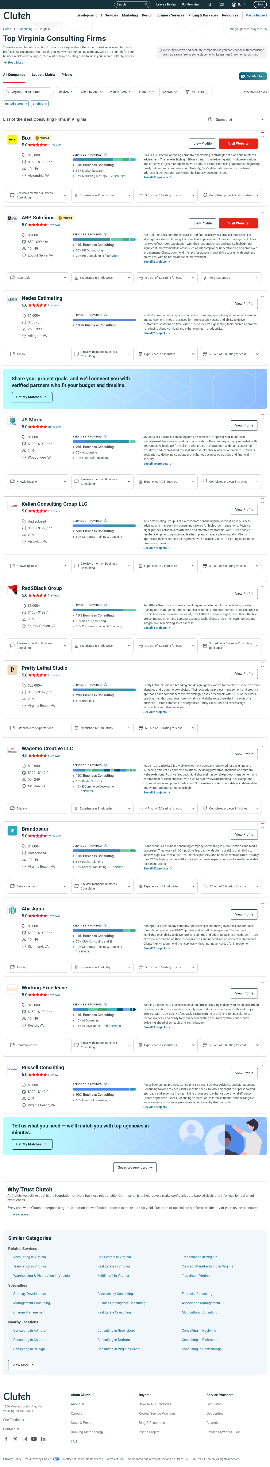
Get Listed (214, 1404)
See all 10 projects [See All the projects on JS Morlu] (155, 463)
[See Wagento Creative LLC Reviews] (37, 755)
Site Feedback (13, 1420)
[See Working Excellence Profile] (12, 989)
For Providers (191, 4)
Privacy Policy (12, 1459)
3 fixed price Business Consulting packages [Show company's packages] (230, 645)
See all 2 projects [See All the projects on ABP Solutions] (155, 261)
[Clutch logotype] (17, 1396)
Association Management (201, 1303)
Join (260, 4)
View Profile (202, 143)
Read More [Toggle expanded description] (15, 62)
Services (63, 91)
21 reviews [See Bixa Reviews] (54, 145)
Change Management (29, 1312)
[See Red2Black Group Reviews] (37, 595)
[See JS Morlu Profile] (12, 421)
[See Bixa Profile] (12, 139)
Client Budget (90, 91)
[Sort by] (240, 119)
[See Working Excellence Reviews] (37, 994)
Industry (144, 91)
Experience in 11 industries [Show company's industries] (97, 195)
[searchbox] (28, 91)
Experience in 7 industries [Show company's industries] (160, 481)
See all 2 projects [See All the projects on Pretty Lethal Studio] (155, 712)
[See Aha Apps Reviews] (37, 915)
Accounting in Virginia (29, 1257)
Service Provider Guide (223, 1432)
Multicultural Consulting (199, 1312)
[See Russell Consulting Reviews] (37, 1074)
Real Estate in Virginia (113, 1266)
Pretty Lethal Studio (45, 668)
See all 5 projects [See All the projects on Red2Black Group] (155, 627)
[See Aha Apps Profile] (12, 910)
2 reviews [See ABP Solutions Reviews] (53, 225)
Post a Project (256, 15)
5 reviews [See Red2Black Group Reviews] (53, 595)
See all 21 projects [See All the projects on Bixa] (155, 177)
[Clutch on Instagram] (25, 1439)
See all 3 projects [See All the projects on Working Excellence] (155, 1027)
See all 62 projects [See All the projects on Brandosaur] (155, 868)
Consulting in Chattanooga (202, 1349)
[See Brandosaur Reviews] (37, 836)
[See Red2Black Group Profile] (12, 590)
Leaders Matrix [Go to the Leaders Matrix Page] (43, 75)
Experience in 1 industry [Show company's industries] (159, 354)
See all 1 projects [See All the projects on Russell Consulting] (155, 1107)
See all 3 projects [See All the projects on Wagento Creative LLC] (155, 792)
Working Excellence (44, 988)
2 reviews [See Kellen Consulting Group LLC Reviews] (53, 511)
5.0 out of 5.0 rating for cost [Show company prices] (163, 195)
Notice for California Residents (83, 1459)
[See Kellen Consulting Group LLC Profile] (12, 506)
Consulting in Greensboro (116, 1330)
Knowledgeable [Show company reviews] (27, 481)
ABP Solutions (38, 218)
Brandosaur (35, 829)
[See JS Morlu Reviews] (37, 426)
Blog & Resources (152, 1423)
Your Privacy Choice (38, 1459)
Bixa (27, 138)
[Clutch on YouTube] (34, 1439)
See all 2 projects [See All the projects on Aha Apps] (155, 948)
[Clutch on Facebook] (6, 1439)
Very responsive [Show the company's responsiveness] (219, 277)
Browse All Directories (155, 1404)
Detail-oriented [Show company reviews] (26, 886)
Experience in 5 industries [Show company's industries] (96, 645)
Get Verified (215, 1413)
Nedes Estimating (42, 298)
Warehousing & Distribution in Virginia (41, 1276)
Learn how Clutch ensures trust (237, 54)
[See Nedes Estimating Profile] (12, 300)
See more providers (132, 1167)
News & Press (81, 1423)
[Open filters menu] (197, 91)
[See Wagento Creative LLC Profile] (12, 750)
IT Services (109, 15)
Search (121, 4)
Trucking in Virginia (196, 1276)
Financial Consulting (197, 1294)
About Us (77, 1404)
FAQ (74, 1441)
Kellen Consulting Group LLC (54, 504)
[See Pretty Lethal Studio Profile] (12, 670)
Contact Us (11, 1429)
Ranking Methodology (87, 1432)
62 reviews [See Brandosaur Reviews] (54, 836)
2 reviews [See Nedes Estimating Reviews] (53, 305)
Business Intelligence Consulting (121, 1303)
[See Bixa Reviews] (37, 145)
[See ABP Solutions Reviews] (37, 224)
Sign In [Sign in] (242, 4)
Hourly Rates (118, 91)
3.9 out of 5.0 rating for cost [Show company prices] (163, 645)
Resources (230, 15)
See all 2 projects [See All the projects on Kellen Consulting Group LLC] (155, 548)
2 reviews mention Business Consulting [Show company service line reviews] (35, 195)
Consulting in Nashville (199, 1330)
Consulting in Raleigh (29, 1349)
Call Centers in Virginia (114, 1257)
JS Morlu (32, 420)
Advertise (213, 1423)
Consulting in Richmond (199, 1340)
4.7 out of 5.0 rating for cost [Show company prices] (163, 808)
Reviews (167, 91)
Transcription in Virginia (199, 1257)
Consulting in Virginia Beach (118, 1349)
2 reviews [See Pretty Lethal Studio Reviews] (53, 675)
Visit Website (238, 143)
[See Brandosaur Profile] (12, 831)
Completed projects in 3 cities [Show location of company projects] (228, 808)
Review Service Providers (157, 1413)
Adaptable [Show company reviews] (23, 277)
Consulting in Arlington (30, 1330)
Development (87, 15)
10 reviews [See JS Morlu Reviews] (54, 427)
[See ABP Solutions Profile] (12, 219)
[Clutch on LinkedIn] (43, 1439)
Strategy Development (29, 1294)
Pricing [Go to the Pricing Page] (67, 75)
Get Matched (255, 76)
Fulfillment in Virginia (113, 1276)
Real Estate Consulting (114, 1312)
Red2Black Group (42, 588)
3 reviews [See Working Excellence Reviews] (53, 995)
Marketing (130, 15)
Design (147, 15)
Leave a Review (166, 4)
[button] (66, 91)
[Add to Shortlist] (262, 134)
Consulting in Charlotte (30, 1340)
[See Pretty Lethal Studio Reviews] (37, 675)
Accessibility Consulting (115, 1294)
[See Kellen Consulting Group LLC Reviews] (37, 511)
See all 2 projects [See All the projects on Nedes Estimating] (155, 333)
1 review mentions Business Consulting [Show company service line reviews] (99, 354)
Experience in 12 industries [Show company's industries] (161, 886)
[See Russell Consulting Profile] (12, 1069)
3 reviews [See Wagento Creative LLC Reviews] (53, 755)
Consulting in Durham (113, 1340)
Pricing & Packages (203, 15)
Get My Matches (29, 397)
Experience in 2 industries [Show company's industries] (96, 277)
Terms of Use (115, 1459)
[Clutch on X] (15, 1439)
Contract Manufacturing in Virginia (207, 1266)
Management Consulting (31, 1303)
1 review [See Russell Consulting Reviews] (52, 1074)
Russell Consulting (43, 1067)
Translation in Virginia (29, 1266)
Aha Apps (33, 909)
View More (21, 1365)
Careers (76, 1413)
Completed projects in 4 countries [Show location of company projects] (231, 195)
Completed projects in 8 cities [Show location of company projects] (228, 481)
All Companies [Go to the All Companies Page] (14, 75)
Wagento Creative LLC (47, 748)
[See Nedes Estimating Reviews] (37, 305)
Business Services (170, 15)
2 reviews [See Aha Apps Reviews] (53, 916)
